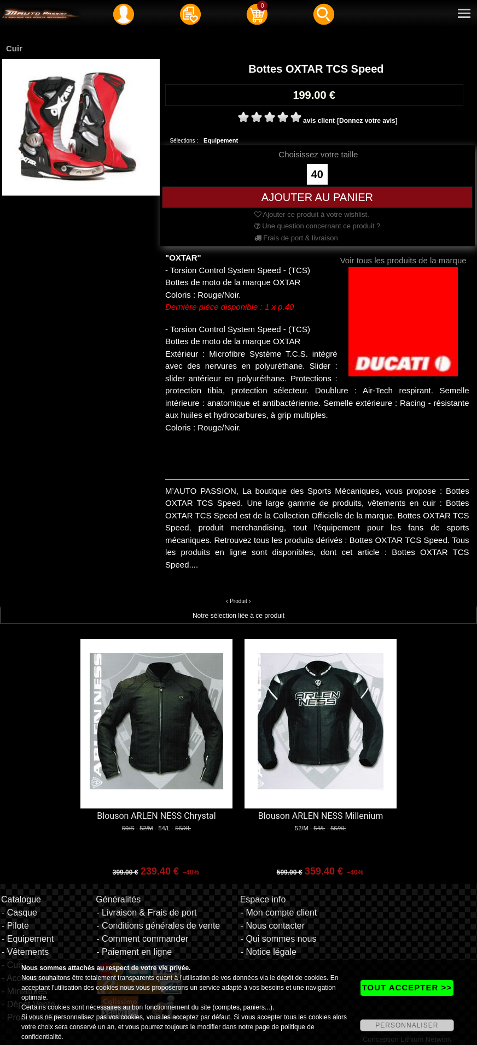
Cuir (14, 48)
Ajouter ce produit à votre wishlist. (311, 214)
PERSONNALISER (406, 1025)
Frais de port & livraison (296, 238)
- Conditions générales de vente (158, 925)
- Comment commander (142, 938)
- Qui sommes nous (279, 938)
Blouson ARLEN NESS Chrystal (156, 816)
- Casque (19, 912)
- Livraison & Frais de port (146, 912)
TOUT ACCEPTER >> (407, 987)
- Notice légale (268, 952)
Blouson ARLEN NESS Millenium (320, 816)
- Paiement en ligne (134, 952)
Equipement (220, 140)
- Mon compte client (279, 912)
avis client (319, 121)
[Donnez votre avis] (367, 121)
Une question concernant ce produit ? (317, 226)
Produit (238, 601)
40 (317, 174)
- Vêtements (25, 952)
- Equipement (28, 938)
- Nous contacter (273, 925)
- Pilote (15, 925)
